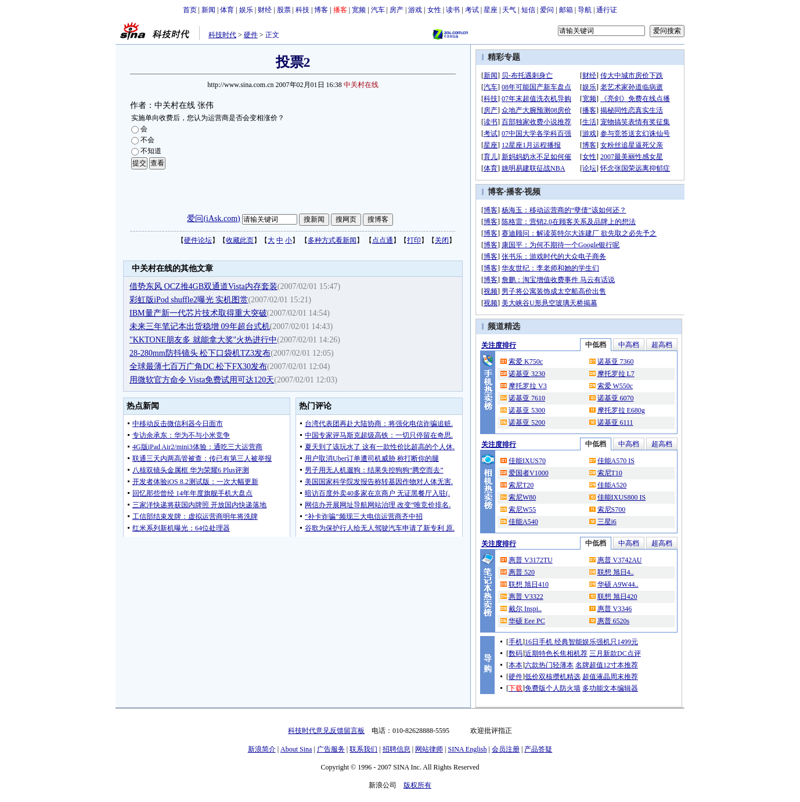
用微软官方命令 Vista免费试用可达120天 (201, 379)
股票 (284, 10)
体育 (227, 10)
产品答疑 (538, 749)
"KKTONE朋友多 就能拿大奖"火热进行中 (203, 339)
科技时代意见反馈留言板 (326, 731)
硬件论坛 (198, 240)
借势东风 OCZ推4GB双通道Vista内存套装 (203, 286)
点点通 (382, 240)
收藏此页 (240, 240)
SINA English (467, 749)
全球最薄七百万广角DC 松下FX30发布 (198, 366)
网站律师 (429, 749)
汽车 (378, 10)
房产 (396, 10)
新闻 (208, 10)
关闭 (442, 240)
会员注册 (506, 749)
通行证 (606, 10)
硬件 (251, 35)
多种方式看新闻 (332, 240)
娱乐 (246, 10)
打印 (414, 240)
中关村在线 (361, 85)
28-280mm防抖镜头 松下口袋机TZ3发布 (200, 353)
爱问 (547, 10)
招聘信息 (396, 749)
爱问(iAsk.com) (213, 218)
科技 (302, 10)
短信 (528, 10)
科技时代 (222, 35)
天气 (509, 10)
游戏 (415, 10)
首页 (190, 10)
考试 (472, 10)
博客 (321, 10)
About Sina (296, 749)
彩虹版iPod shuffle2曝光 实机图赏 (188, 299)
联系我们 (363, 749)
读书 (453, 10)
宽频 (359, 10)
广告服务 (331, 749)
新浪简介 (262, 749)
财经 (265, 10)
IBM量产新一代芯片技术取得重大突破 (197, 313)
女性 (434, 10)
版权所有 (417, 785)
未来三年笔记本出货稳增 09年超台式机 (199, 326)
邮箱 (566, 10)
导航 (585, 10)
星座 (491, 10)
